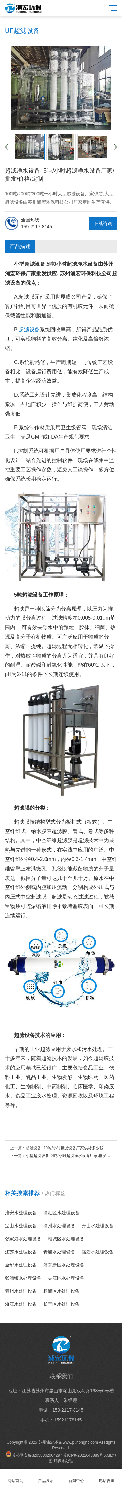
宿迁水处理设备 (98, 1251)
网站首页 (15, 1477)
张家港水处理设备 (23, 1238)
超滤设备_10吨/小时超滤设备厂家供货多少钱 (64, 1148)
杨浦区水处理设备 (61, 1291)
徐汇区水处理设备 (61, 1212)
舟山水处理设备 (98, 1225)
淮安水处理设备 (21, 1212)
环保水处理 (63, 1461)
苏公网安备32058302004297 (37, 1455)
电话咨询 (106, 1477)
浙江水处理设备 (21, 1304)
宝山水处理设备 (21, 1225)
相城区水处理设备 (66, 1238)
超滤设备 (29, 329)
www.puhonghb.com (80, 1442)
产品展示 (46, 1477)
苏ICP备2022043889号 (83, 1455)
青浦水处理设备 (59, 1251)
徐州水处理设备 (59, 1225)
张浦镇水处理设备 (23, 1277)
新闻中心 (76, 1477)
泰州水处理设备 (21, 1291)
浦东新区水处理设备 (63, 1264)
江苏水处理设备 (21, 1251)
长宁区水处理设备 (61, 1304)
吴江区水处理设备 (66, 1277)
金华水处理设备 (21, 1264)
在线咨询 (103, 223)
